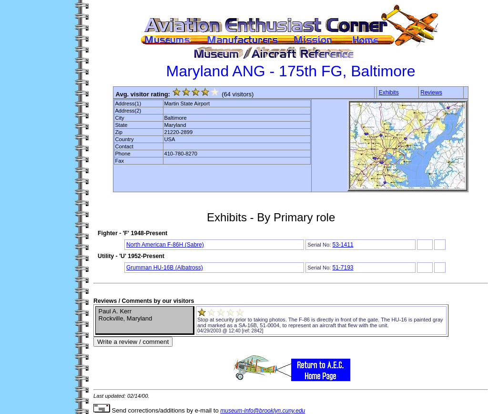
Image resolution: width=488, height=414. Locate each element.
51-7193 (342, 267)
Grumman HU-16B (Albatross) (164, 267)
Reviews (431, 92)
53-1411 (342, 244)
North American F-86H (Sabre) (165, 244)
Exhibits (389, 92)
